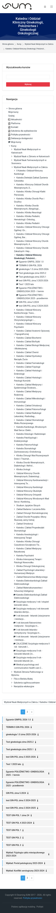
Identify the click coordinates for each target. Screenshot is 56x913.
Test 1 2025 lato (13, 764)
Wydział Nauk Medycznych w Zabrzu (39, 44)
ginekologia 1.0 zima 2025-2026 (21, 734)
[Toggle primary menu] (51, 6)
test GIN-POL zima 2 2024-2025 (21, 808)
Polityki (40, 907)
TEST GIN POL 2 (13, 837)
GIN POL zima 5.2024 (16, 793)
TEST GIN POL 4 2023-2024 (19, 823)
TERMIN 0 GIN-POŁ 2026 (17, 727)
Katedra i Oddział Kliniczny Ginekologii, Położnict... (25, 49)
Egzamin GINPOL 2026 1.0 (18, 719)
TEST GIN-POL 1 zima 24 (17, 815)
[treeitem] (28, 398)
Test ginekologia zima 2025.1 (19, 749)
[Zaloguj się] (45, 6)
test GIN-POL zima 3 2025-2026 (21, 757)
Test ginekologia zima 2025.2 (19, 742)
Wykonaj (28, 84)
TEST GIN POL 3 (13, 845)
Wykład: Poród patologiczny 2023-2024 (24, 863)
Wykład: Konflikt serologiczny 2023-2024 (25, 870)
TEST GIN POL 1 (13, 830)
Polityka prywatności (32, 898)
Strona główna (8, 44)
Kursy (19, 44)
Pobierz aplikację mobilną (23, 907)
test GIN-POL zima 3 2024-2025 (21, 800)
